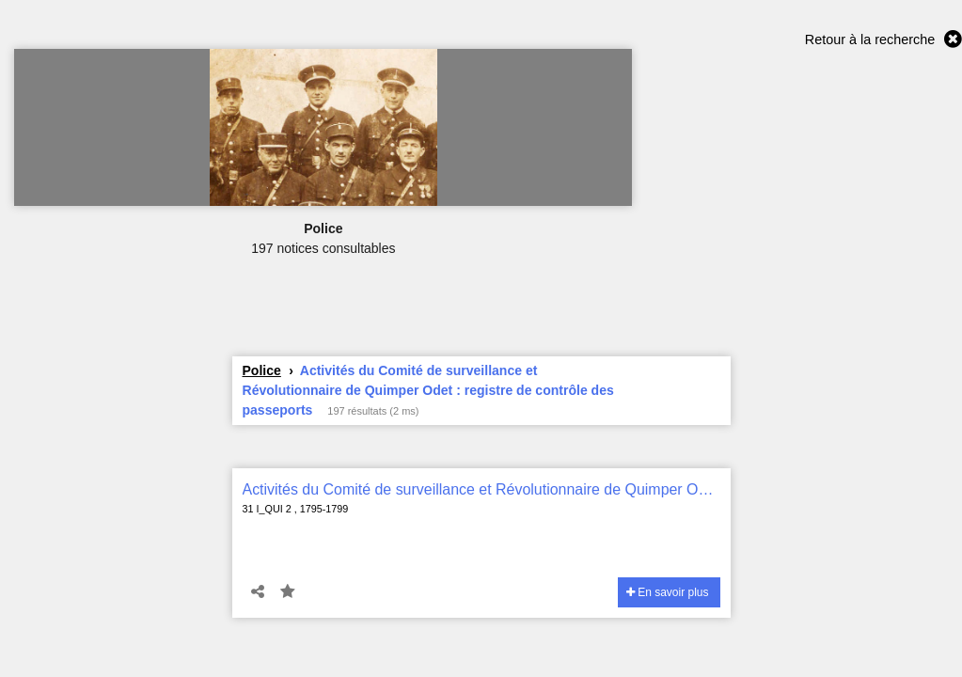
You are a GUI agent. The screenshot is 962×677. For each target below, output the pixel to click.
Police (262, 370)
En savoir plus (667, 592)
